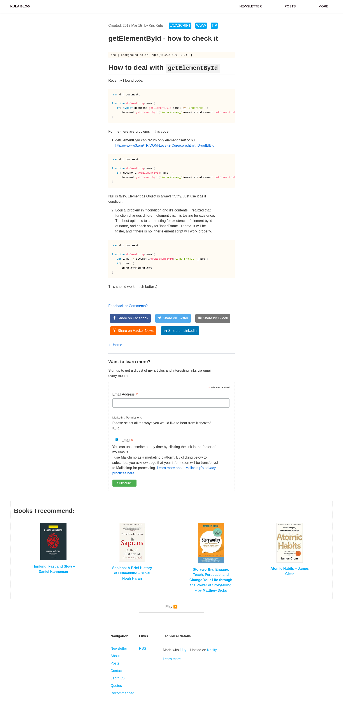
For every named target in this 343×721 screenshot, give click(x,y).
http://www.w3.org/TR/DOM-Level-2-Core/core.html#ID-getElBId (164, 145)
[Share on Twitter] (173, 318)
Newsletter (250, 6)
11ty (183, 650)
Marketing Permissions (127, 417)
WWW (201, 25)
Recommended (122, 693)
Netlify (212, 650)
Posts (290, 6)
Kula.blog (20, 6)
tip (214, 25)
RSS (142, 648)
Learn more (172, 659)
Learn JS (117, 678)
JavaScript (180, 25)
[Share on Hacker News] (133, 330)
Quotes (116, 686)
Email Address (125, 395)
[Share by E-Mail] (212, 318)
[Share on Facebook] (130, 318)
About (115, 656)
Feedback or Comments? (128, 306)
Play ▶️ (171, 606)
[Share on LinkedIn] (180, 330)
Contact (116, 671)
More (323, 6)
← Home (115, 345)
